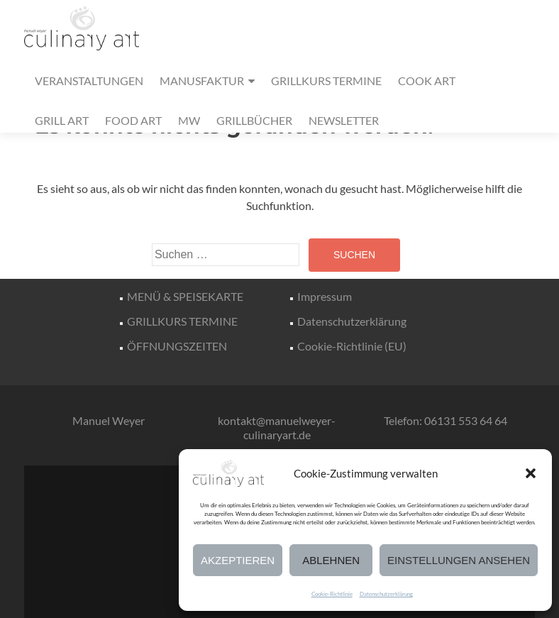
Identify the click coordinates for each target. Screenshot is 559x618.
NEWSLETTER (344, 120)
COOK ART (426, 80)
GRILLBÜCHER (254, 120)
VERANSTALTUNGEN (89, 80)
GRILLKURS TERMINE (326, 80)
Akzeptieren (238, 560)
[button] (531, 473)
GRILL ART (62, 120)
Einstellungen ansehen (458, 560)
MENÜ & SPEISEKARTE (185, 296)
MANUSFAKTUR (202, 80)
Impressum (324, 296)
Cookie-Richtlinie (332, 593)
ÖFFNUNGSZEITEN (177, 346)
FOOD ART (133, 120)
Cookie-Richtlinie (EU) (351, 346)
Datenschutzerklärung (386, 593)
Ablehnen (331, 560)
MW (189, 120)
